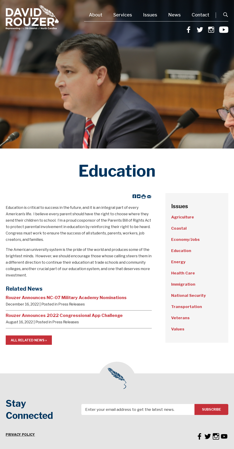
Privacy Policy (20, 434)
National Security (188, 295)
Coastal (179, 228)
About (95, 15)
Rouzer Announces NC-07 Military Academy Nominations (66, 297)
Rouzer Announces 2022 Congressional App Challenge (64, 315)
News (174, 15)
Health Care (183, 273)
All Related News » (29, 340)
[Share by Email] (149, 196)
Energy (178, 262)
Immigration (183, 284)
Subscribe (211, 409)
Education (181, 250)
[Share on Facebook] (134, 196)
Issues (150, 15)
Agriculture (182, 217)
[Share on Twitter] (139, 196)
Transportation (186, 306)
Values (177, 329)
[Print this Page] (143, 196)
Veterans (180, 318)
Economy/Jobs (185, 239)
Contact (200, 15)
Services (122, 15)
